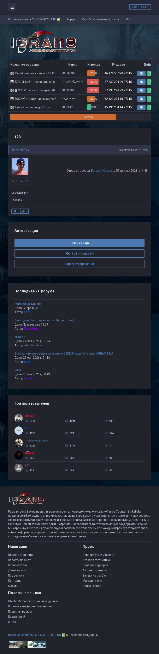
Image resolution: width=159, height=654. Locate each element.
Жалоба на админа (27, 303)
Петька (29, 378)
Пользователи (18, 565)
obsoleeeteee (33, 345)
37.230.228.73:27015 (118, 90)
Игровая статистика (96, 560)
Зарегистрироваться (80, 263)
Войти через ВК (79, 253)
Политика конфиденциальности (30, 606)
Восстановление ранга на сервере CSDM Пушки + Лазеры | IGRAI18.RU (63, 353)
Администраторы (95, 570)
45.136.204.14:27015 (118, 107)
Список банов (92, 586)
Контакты (14, 580)
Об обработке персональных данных (33, 601)
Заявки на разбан (95, 575)
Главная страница (20, 554)
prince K (20, 337)
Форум (70, 19)
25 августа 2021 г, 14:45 (133, 149)
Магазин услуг (92, 580)
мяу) (17, 370)
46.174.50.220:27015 (118, 73)
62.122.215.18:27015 (118, 98)
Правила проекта (20, 611)
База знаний (16, 616)
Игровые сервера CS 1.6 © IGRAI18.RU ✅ (34, 19)
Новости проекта (19, 560)
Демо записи (17, 570)
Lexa (27, 312)
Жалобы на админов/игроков (100, 19)
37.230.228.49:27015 (118, 81)
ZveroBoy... (32, 328)
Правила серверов (95, 565)
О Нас (12, 622)
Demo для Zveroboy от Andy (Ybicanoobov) (44, 320)
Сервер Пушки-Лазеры (98, 554)
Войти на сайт (140, 6)
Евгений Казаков (23, 149)
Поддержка (16, 575)
